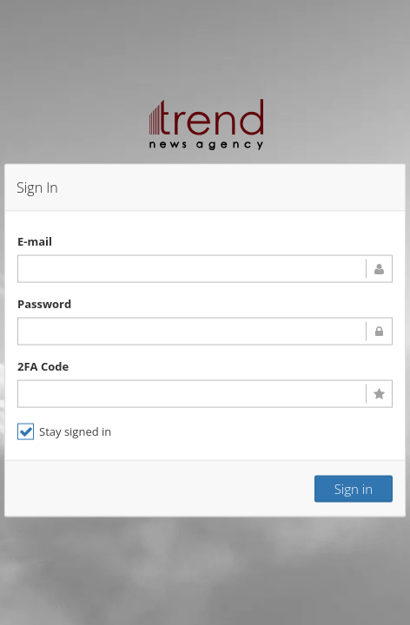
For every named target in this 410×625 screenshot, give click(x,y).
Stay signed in (64, 431)
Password (44, 303)
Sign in (353, 488)
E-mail (34, 240)
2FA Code (43, 365)
